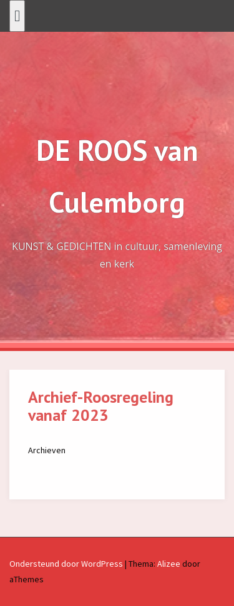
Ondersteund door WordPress (66, 563)
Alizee (168, 563)
